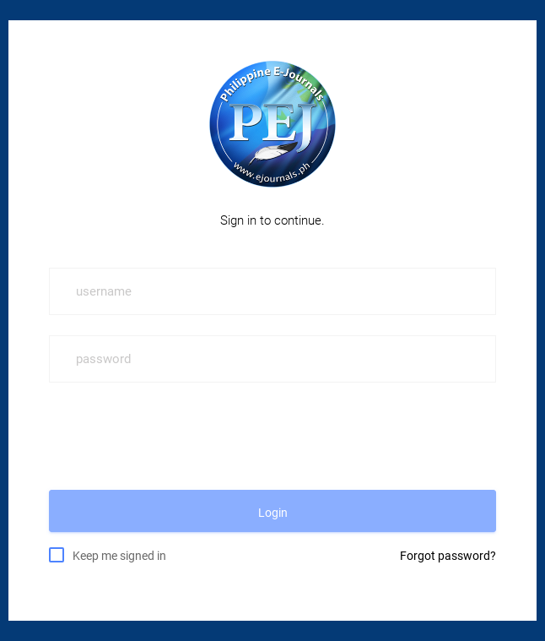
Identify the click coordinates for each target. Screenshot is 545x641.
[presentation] (177, 436)
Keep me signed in (119, 554)
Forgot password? (448, 555)
